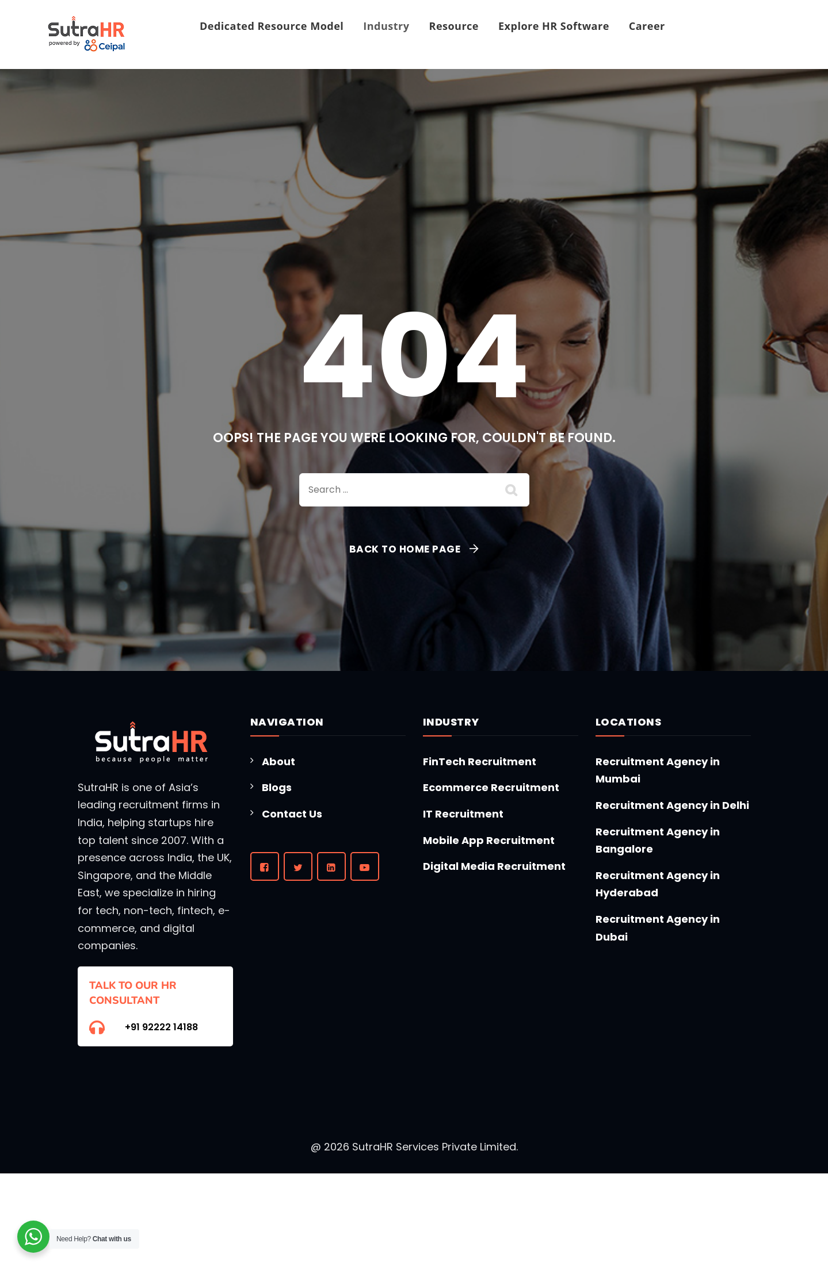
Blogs (277, 787)
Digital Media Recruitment (494, 866)
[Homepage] (86, 34)
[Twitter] (298, 866)
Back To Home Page (405, 549)
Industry (386, 26)
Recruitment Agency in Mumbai (658, 770)
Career (647, 26)
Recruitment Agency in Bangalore (658, 840)
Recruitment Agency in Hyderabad (658, 884)
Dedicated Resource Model (272, 26)
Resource (454, 26)
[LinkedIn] (331, 866)
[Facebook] (264, 866)
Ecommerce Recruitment (491, 787)
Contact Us (292, 814)
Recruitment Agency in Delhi (672, 805)
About (278, 761)
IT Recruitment (463, 814)
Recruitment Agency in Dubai (658, 928)
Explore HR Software (553, 26)
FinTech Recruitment (479, 761)
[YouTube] (364, 866)
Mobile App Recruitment (489, 840)
